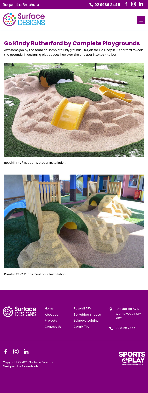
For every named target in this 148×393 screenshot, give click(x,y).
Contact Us (53, 327)
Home (49, 308)
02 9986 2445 (104, 5)
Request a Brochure (21, 5)
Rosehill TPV (82, 308)
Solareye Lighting (86, 321)
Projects (51, 321)
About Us (51, 315)
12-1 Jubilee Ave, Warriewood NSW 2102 (125, 313)
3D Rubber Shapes (87, 315)
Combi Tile (81, 327)
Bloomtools (30, 366)
